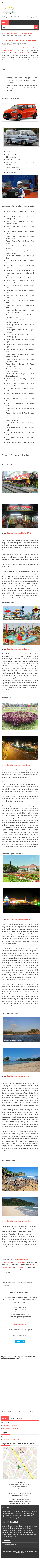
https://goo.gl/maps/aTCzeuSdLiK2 (18, 1221)
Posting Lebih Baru (7, 1412)
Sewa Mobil (20, 1267)
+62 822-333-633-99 (7, 44)
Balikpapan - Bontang (10, 1425)
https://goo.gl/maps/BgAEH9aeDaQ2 (19, 919)
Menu (5, 22)
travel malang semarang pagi (21, 44)
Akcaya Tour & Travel (22, 53)
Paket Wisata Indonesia (11, 1439)
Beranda (21, 1412)
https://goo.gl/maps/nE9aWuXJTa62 (19, 533)
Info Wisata (6, 1437)
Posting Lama (34, 1412)
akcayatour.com (7, 48)
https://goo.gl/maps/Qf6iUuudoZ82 (18, 765)
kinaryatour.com (23, 1554)
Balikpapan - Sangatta (10, 1428)
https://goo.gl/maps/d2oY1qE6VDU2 (19, 1076)
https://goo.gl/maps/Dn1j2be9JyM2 (18, 649)
